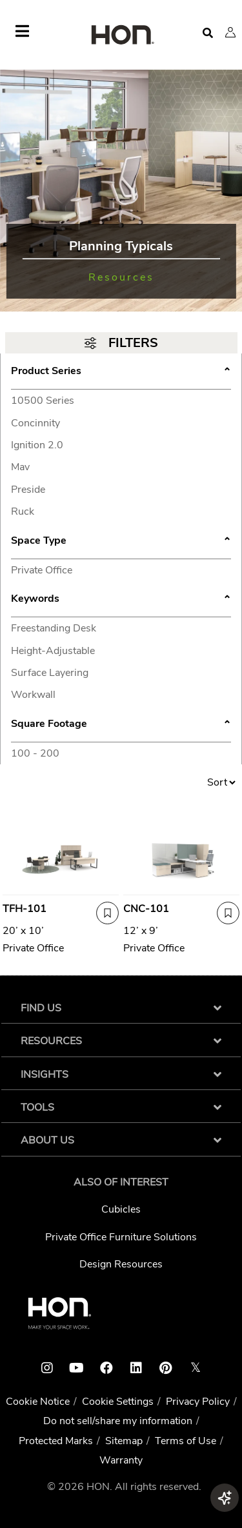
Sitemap (124, 1441)
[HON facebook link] (106, 1368)
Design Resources (121, 1264)
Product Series (121, 372)
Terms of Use (185, 1441)
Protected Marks (56, 1441)
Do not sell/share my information (117, 1421)
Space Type (121, 541)
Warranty (121, 1460)
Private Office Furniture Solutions (121, 1237)
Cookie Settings (118, 1401)
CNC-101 (146, 909)
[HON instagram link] (47, 1368)
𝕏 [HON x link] (195, 1367)
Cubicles (121, 1209)
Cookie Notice (38, 1401)
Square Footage (121, 725)
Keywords (121, 599)
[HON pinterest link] (166, 1368)
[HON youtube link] (76, 1368)
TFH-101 (24, 909)
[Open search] (208, 33)
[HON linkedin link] (136, 1368)
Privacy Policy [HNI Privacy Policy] (198, 1401)
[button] (230, 32)
